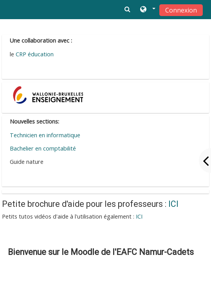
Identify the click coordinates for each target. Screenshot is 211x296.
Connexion (181, 10)
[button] (147, 10)
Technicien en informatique (45, 135)
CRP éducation (34, 54)
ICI (173, 204)
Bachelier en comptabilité (43, 148)
